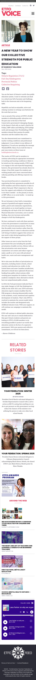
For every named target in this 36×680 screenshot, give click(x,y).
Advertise (10, 5)
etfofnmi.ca (6, 573)
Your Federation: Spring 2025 (18, 453)
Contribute (18, 5)
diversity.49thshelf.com (10, 527)
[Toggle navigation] (32, 13)
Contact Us (25, 5)
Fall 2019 (4, 69)
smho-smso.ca (7, 596)
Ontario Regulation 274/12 (13, 75)
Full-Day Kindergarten (11, 78)
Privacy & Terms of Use (8, 663)
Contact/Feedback (22, 663)
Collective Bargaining (11, 84)
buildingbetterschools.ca (10, 152)
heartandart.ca (7, 551)
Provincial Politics (9, 81)
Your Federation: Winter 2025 (18, 392)
